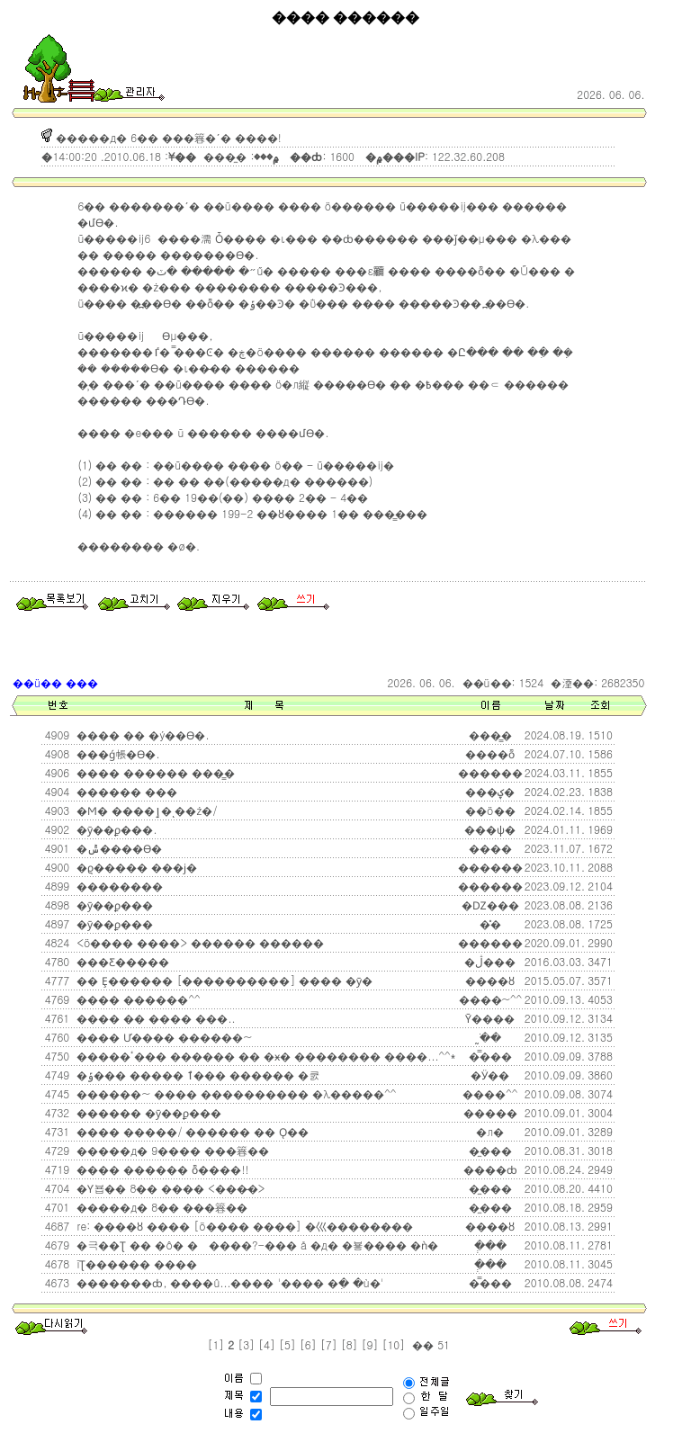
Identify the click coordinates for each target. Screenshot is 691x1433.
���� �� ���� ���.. (154, 1017)
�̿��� (490, 1055)
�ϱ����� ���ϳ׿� (135, 866)
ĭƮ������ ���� (135, 1263)
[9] (370, 1344)
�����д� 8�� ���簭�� (160, 1206)
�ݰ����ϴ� (117, 847)
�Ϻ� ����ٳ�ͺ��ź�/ (145, 810)
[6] (308, 1344)
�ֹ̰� (490, 1036)
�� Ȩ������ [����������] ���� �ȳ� (222, 980)
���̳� (490, 734)
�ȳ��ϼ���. (115, 829)
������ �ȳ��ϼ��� (147, 1112)
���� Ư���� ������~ (162, 1036)
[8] (349, 1344)
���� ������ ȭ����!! (160, 1169)
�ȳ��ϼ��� (113, 904)
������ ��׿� (125, 791)
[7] (328, 1344)
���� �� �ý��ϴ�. (141, 734)
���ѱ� (490, 829)
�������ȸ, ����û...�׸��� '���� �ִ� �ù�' (228, 1282)
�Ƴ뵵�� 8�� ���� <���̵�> (169, 1188)
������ (490, 942)
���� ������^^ (136, 999)
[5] (287, 1344)
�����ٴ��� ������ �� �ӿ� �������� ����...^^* (264, 1055)
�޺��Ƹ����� (121, 961)
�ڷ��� (490, 961)
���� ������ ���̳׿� (154, 772)
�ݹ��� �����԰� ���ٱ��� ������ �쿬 (196, 1074)
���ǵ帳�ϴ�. (116, 753)
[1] (215, 1344)
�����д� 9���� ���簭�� (171, 1150)
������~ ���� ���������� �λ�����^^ (234, 1093)
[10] (393, 1344)
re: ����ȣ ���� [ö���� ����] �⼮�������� (242, 1225)
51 (442, 1344)
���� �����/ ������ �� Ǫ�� (191, 1131)
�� (421, 1344)
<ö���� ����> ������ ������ (198, 942)
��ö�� (490, 810)
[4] (266, 1344)
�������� (118, 885)
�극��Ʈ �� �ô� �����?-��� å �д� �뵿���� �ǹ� (255, 1244)
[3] (246, 1344)
